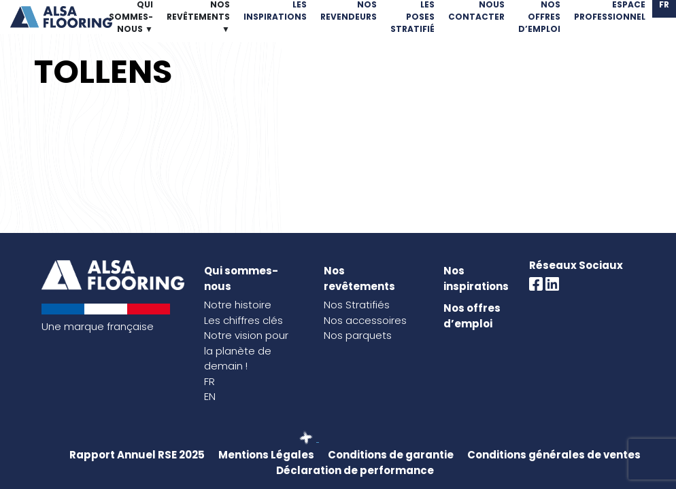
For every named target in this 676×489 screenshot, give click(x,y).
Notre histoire (237, 304)
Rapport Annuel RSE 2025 (137, 455)
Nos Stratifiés (357, 304)
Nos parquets (358, 335)
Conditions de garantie (391, 455)
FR (209, 381)
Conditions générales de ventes (554, 455)
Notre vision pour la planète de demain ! (246, 350)
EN (210, 396)
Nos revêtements (359, 278)
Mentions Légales (266, 455)
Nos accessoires (365, 320)
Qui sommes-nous (241, 278)
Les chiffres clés (243, 320)
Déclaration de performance (355, 470)
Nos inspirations (476, 278)
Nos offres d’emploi (472, 316)
